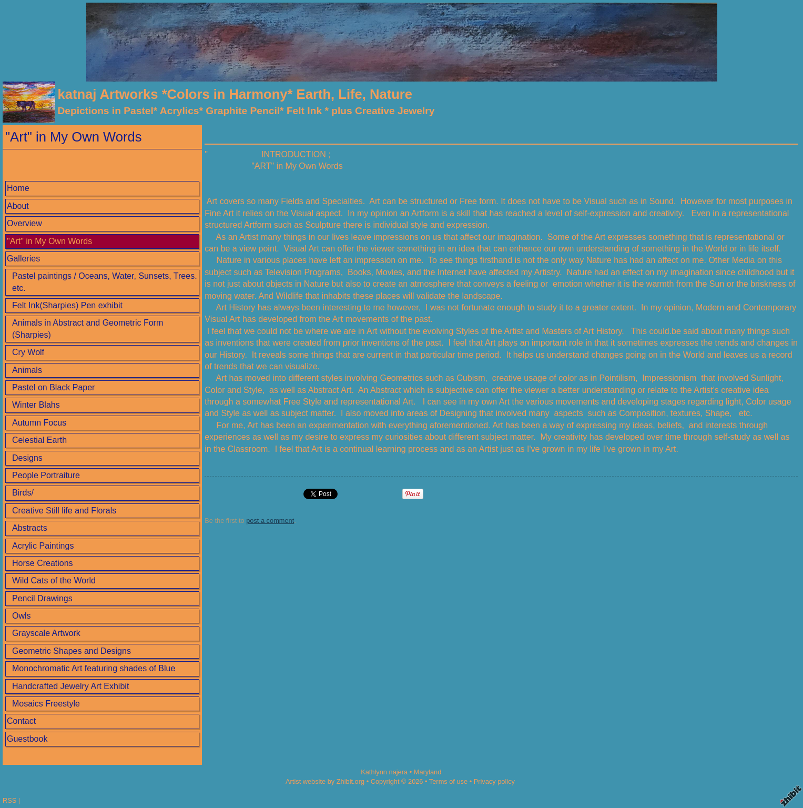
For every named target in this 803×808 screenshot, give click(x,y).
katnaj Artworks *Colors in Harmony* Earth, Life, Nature (234, 94)
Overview (24, 223)
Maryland (428, 772)
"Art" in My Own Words (49, 241)
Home (18, 188)
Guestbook (27, 738)
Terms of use (448, 781)
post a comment (270, 520)
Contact (21, 720)
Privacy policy (494, 781)
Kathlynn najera (384, 772)
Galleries (23, 258)
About (18, 205)
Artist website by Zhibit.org (325, 781)
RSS (9, 800)
